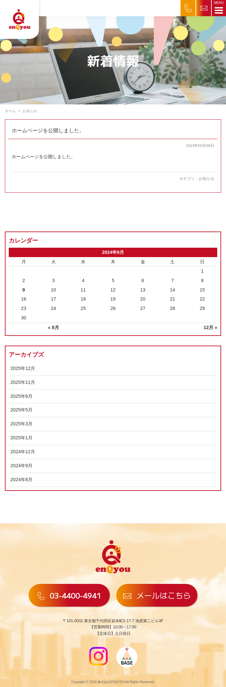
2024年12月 (22, 451)
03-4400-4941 (69, 595)
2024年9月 (21, 465)
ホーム (10, 111)
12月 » (210, 327)
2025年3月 (21, 423)
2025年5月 (21, 409)
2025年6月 (21, 396)
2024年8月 (21, 479)
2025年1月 (21, 437)
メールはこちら (157, 595)
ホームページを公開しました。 (48, 130)
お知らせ (206, 179)
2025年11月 (22, 382)
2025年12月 (22, 368)
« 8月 (53, 327)
